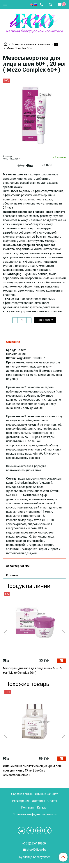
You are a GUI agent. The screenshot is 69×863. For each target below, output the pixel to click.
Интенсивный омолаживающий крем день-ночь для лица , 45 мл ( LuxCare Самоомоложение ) (33, 770)
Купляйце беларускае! (34, 857)
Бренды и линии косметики (31, 44)
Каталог (42, 807)
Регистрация (20, 801)
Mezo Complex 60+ (19, 48)
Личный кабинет (46, 794)
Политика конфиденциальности (34, 814)
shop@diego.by (36, 849)
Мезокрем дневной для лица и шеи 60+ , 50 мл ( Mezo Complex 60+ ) (33, 670)
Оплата (52, 801)
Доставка (38, 801)
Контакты (28, 807)
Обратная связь (22, 794)
